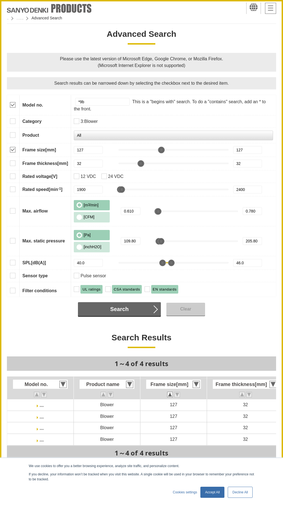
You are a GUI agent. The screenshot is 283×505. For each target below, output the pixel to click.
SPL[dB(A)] (34, 262)
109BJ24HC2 (41, 427)
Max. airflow (35, 211)
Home (12, 18)
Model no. (32, 105)
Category (31, 121)
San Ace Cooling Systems (47, 18)
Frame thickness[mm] (45, 163)
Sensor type (35, 275)
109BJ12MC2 (42, 416)
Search (119, 309)
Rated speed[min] (42, 189)
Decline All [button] (240, 492)
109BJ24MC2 (42, 439)
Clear (185, 309)
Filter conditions (39, 290)
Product (30, 135)
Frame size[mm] (39, 149)
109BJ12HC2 (41, 404)
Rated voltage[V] (39, 176)
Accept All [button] (212, 492)
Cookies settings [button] (185, 492)
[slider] (161, 150)
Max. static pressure (43, 241)
